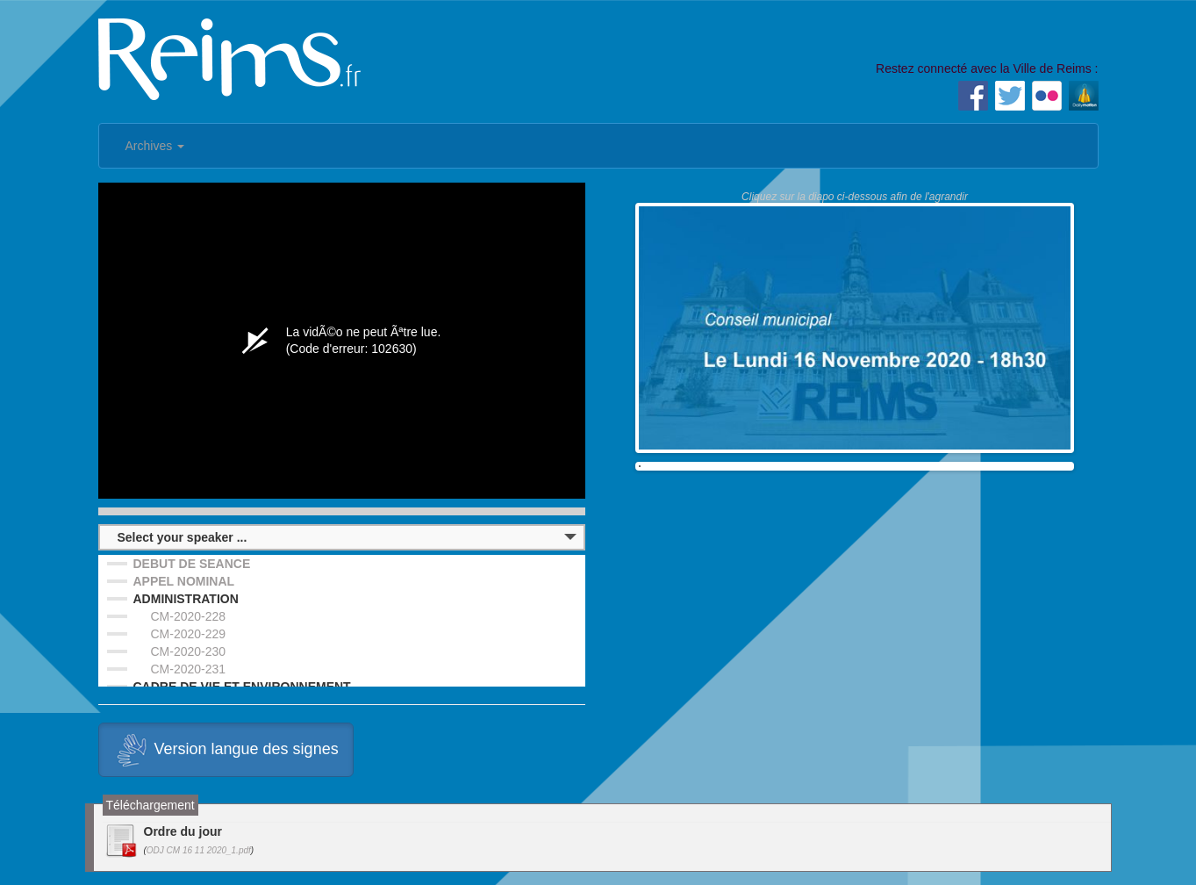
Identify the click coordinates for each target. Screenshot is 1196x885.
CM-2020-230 (188, 651)
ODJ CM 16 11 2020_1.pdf (199, 850)
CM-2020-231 (188, 669)
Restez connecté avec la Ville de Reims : (987, 68)
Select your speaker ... (182, 537)
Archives (155, 146)
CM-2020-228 (188, 616)
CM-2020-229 (188, 634)
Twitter (1010, 96)
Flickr (1047, 96)
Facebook (973, 96)
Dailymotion (1084, 96)
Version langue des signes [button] (226, 749)
